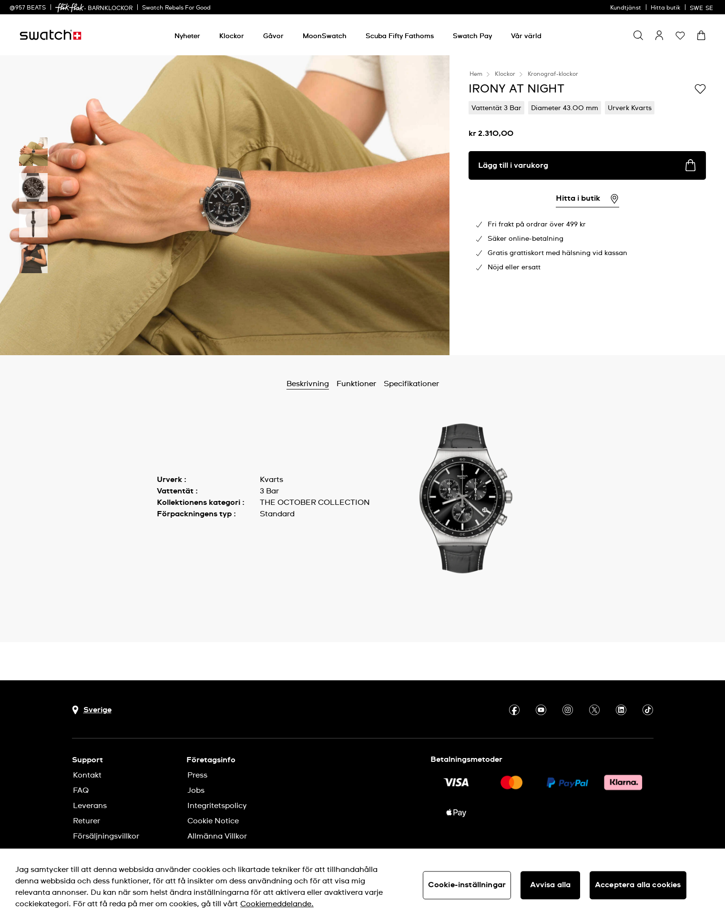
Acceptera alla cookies (638, 885)
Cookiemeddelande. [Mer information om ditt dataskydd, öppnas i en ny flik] (277, 904)
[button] (680, 35)
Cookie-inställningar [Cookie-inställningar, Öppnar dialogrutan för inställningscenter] (467, 885)
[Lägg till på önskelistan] (700, 88)
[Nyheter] (187, 36)
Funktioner (356, 384)
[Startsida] (50, 35)
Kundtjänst (625, 8)
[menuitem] (187, 34)
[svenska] (702, 7)
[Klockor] (231, 36)
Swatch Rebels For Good (176, 8)
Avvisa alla (550, 885)
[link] (69, 7)
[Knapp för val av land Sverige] (92, 710)
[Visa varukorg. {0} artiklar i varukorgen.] (701, 35)
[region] (362, 885)
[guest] (659, 35)
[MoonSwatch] (325, 36)
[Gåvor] (273, 36)
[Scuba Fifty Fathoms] (400, 36)
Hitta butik (665, 8)
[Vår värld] (526, 36)
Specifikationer (411, 384)
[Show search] (638, 35)
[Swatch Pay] (472, 36)
